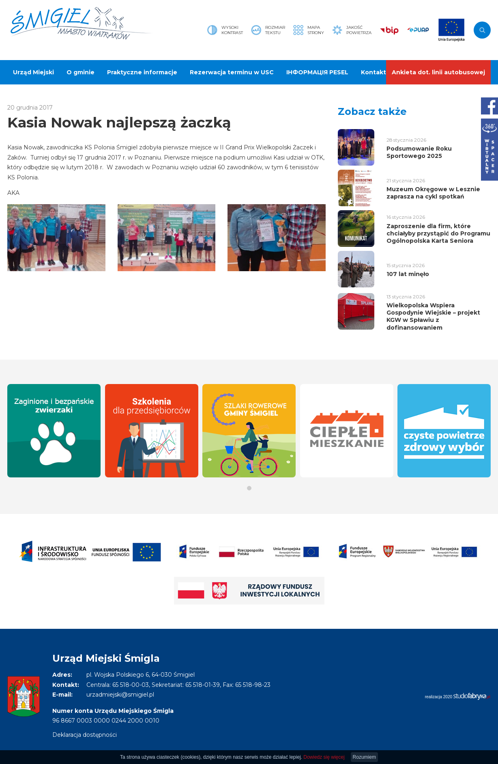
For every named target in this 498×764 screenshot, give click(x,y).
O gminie (80, 72)
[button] (249, 488)
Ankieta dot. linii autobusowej (438, 72)
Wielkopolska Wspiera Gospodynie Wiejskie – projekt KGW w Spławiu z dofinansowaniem (433, 316)
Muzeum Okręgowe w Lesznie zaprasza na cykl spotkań (433, 193)
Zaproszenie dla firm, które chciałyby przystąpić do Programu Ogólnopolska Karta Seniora (438, 233)
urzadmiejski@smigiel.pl (120, 694)
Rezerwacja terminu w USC (232, 72)
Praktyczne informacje (142, 72)
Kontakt (373, 72)
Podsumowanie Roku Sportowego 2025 (419, 152)
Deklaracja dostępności (84, 734)
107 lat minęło (407, 274)
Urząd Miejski (33, 72)
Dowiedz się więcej (323, 757)
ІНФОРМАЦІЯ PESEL (317, 72)
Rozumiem (364, 757)
